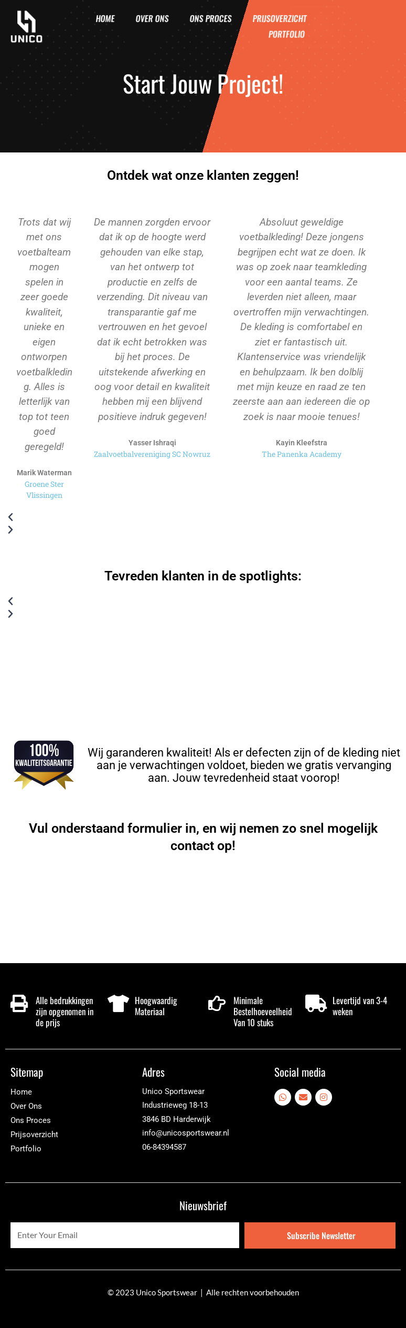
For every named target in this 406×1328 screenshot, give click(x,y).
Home (105, 18)
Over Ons (152, 18)
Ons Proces (210, 18)
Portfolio (286, 34)
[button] (193, 517)
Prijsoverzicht (279, 18)
